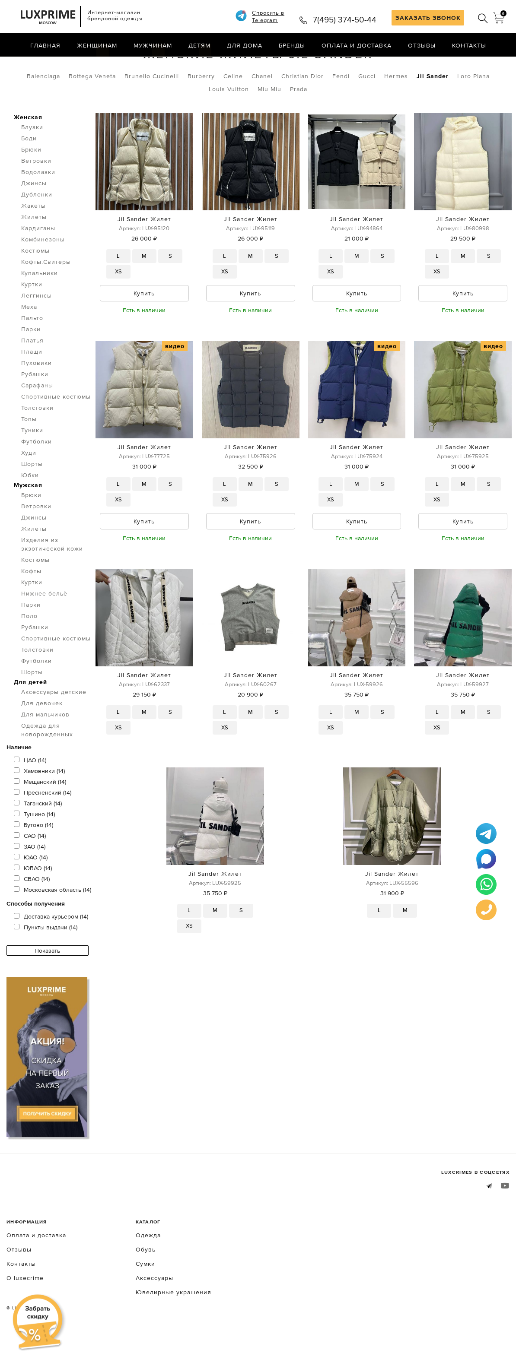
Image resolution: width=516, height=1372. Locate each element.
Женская (28, 151)
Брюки (31, 183)
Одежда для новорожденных (47, 764)
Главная (45, 45)
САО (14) (30, 869)
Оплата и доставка (357, 45)
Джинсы (34, 217)
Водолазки (38, 206)
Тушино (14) (34, 848)
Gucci (367, 110)
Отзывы (422, 45)
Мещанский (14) (40, 815)
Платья (32, 374)
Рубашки (34, 408)
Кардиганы (38, 262)
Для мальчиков (45, 748)
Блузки (32, 161)
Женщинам (97, 45)
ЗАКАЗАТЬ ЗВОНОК (428, 17)
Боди (29, 172)
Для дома (244, 45)
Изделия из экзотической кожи (52, 578)
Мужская (28, 519)
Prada (298, 123)
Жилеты (97, 63)
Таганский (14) (38, 837)
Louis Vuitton (229, 123)
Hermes (396, 110)
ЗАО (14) (29, 880)
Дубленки (36, 228)
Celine (233, 110)
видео (175, 380)
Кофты (31, 605)
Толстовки (37, 441)
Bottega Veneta (92, 110)
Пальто (32, 352)
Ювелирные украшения (173, 1326)
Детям (199, 45)
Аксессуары (154, 1312)
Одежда (55, 63)
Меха (29, 340)
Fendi (341, 110)
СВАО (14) (32, 912)
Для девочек (42, 737)
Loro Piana (473, 110)
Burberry (201, 110)
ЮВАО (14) (33, 902)
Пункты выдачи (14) (45, 961)
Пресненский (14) (42, 826)
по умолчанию (470, 64)
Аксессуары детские (53, 725)
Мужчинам (153, 45)
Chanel (262, 110)
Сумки (145, 1297)
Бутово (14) (33, 859)
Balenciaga (43, 110)
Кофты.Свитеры (46, 295)
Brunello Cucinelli (151, 110)
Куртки (31, 318)
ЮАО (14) (31, 891)
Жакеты (33, 239)
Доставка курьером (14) (51, 950)
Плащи (31, 385)
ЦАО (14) (30, 794)
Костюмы (35, 284)
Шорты (32, 497)
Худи (28, 486)
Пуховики (36, 396)
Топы (29, 453)
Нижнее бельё (44, 627)
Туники (32, 464)
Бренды (292, 45)
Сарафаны (37, 419)
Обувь (146, 1283)
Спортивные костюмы (56, 430)
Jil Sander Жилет (144, 253)
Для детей (30, 716)
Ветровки (36, 194)
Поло (29, 649)
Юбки (30, 509)
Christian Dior (302, 110)
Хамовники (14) (39, 805)
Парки (31, 363)
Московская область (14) (52, 923)
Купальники (39, 307)
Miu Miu (269, 123)
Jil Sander (433, 110)
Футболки (36, 475)
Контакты (469, 45)
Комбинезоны (43, 273)
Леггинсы (36, 329)
